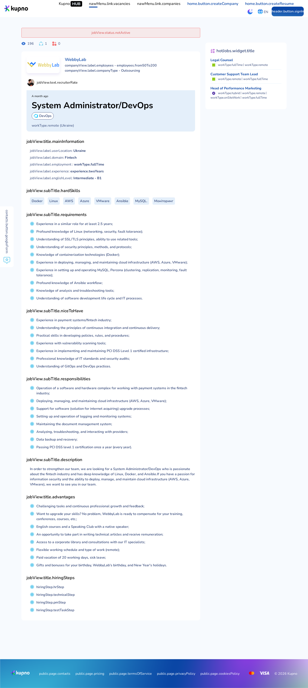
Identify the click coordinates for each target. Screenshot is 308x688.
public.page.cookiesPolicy (220, 673)
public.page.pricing (90, 673)
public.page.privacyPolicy (176, 673)
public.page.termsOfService (130, 673)
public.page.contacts (54, 673)
